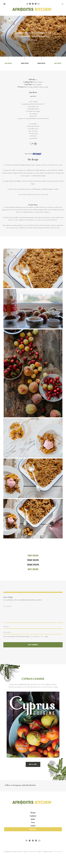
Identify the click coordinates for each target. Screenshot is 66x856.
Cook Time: (28, 84)
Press (33, 822)
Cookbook (33, 816)
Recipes (33, 813)
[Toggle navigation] (62, 3)
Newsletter (33, 829)
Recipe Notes (33, 205)
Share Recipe (41, 63)
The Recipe (33, 159)
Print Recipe (25, 63)
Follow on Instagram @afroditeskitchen (20, 785)
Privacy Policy (32, 636)
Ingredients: (33, 92)
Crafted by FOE (58, 851)
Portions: (21, 87)
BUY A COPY (33, 764)
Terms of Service (41, 636)
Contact (33, 826)
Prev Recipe (8, 63)
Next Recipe (57, 63)
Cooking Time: (28, 82)
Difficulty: (32, 79)
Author (33, 819)
